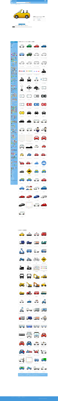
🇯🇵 (14, 154)
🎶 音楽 (12, 145)
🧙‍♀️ (16, 167)
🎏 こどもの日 (13, 44)
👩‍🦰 (16, 121)
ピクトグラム (12, 183)
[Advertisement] (39, 10)
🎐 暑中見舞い (13, 178)
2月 (15, 50)
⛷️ (11, 144)
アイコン (12, 152)
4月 (13, 48)
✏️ (16, 129)
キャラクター (12, 155)
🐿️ (13, 72)
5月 (15, 48)
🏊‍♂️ (16, 143)
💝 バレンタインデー (13, 171)
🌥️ (11, 62)
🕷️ (13, 169)
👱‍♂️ (11, 122)
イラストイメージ (12, 4)
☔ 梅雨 (12, 45)
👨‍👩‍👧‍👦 (11, 123)
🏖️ (16, 63)
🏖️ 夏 (11, 46)
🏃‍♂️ (14, 131)
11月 (15, 49)
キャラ (13, 66)
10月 (14, 49)
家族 (11, 120)
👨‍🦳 (13, 122)
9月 (12, 49)
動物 (11, 66)
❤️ (13, 136)
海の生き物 (12, 82)
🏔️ (14, 63)
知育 (15, 128)
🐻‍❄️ (16, 69)
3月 (12, 48)
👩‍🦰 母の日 (12, 173)
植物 (12, 52)
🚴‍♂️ (16, 116)
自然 (14, 52)
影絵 (15, 66)
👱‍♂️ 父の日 (12, 174)
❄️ (14, 62)
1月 (14, 50)
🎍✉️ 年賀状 (12, 179)
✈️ (16, 117)
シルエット (12, 182)
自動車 (16, 4)
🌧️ (13, 62)
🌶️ (16, 108)
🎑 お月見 (12, 176)
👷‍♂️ (14, 125)
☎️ (13, 149)
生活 (13, 120)
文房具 (13, 128)
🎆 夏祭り (12, 175)
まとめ (46, 0)
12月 (12, 50)
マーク (14, 152)
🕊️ (16, 79)
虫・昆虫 (12, 87)
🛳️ (13, 119)
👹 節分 (12, 170)
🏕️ (14, 144)
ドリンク (12, 102)
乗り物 (11, 114)
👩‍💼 (13, 125)
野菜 (11, 105)
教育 (11, 128)
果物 (12, 105)
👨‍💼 (11, 125)
